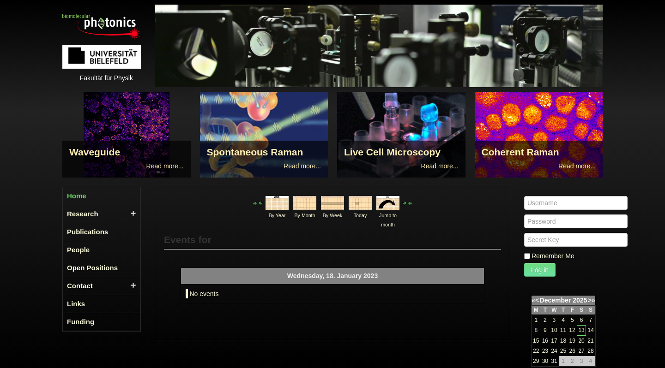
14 (591, 330)
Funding (80, 322)
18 (563, 341)
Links (76, 304)
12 (572, 330)
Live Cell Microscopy (392, 152)
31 (554, 361)
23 (545, 351)
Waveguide (94, 152)
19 (572, 341)
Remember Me (553, 256)
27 (581, 351)
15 (536, 341)
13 (581, 330)
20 (581, 341)
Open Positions (92, 268)
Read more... (165, 166)
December (555, 300)
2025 (580, 300)
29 (536, 361)
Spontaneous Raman (255, 152)
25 (563, 351)
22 (536, 351)
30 (545, 361)
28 (590, 351)
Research (82, 214)
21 (590, 341)
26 (572, 351)
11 (563, 330)
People (78, 250)
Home (76, 196)
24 (554, 351)
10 (554, 330)
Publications (87, 232)
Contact (80, 286)
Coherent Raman (520, 152)
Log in (540, 269)
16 (545, 341)
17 (554, 341)
